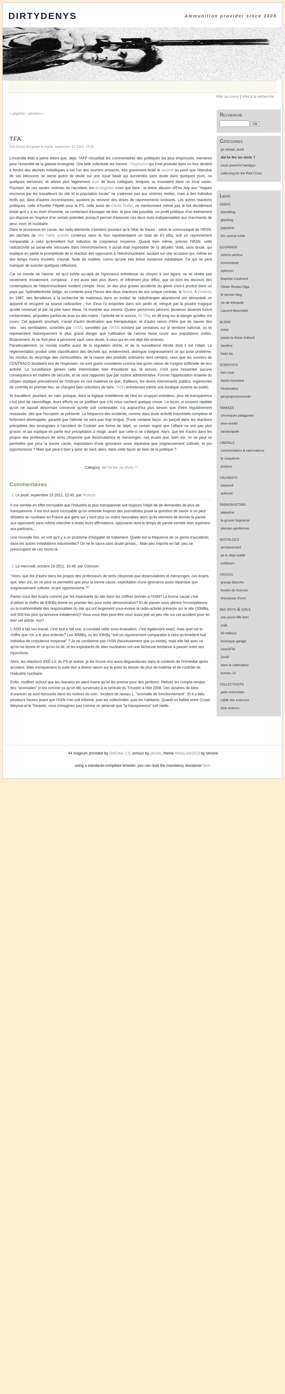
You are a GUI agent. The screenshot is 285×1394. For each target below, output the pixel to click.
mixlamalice (229, 388)
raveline (226, 345)
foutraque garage (233, 641)
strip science (230, 708)
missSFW (228, 649)
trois (95, 182)
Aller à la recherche (258, 96)
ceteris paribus (231, 255)
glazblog (227, 220)
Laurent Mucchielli (234, 310)
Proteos (89, 495)
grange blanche (232, 582)
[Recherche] (234, 123)
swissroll (227, 485)
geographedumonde (236, 396)
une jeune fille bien (234, 617)
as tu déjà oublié (233, 555)
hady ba (227, 353)
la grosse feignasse (235, 520)
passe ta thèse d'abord (237, 337)
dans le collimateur (234, 665)
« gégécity (17, 113)
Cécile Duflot (122, 206)
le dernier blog (231, 294)
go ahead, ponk (232, 149)
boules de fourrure (234, 590)
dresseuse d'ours (233, 598)
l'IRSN (114, 328)
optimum (227, 271)
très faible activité (53, 235)
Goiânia (204, 292)
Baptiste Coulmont (234, 279)
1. (12, 495)
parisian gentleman (235, 528)
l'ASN (77, 328)
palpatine (227, 228)
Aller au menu (227, 96)
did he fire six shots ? (119, 467)
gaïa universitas (232, 692)
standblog (228, 212)
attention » (36, 113)
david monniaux (232, 380)
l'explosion (139, 164)
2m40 (225, 657)
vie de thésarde (232, 302)
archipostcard (231, 547)
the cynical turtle (233, 236)
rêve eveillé (229, 423)
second (167, 170)
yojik (224, 625)
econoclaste (229, 263)
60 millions (229, 633)
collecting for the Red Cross (241, 173)
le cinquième (230, 458)
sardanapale (230, 431)
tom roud (227, 372)
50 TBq (144, 316)
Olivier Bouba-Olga (235, 286)
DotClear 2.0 (119, 753)
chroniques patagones (237, 415)
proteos (226, 466)
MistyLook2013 (187, 753)
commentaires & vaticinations (242, 450)
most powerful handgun (238, 165)
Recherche (231, 114)
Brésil (187, 292)
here (206, 765)
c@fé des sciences (235, 700)
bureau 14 (228, 673)
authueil (226, 493)
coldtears (227, 563)
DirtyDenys (42, 16)
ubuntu (155, 753)
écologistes (104, 188)
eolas (225, 329)
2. (12, 566)
